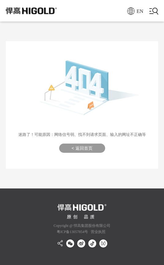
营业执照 (97, 232)
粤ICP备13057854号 (72, 232)
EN (135, 11)
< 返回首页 (81, 148)
